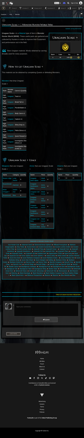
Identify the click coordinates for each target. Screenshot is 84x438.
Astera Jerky (50, 255)
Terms (42, 407)
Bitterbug (14, 273)
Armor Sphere (26, 255)
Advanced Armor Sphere (42, 245)
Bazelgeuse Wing (40, 269)
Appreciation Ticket (55, 253)
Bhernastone (63, 271)
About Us (42, 366)
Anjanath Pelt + (50, 251)
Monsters (5, 81)
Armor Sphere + (38, 255)
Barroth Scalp (54, 264)
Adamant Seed (27, 245)
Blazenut (55, 275)
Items (10, 14)
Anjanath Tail (30, 253)
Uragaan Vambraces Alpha (34, 186)
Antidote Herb (42, 253)
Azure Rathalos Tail (67, 258)
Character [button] (36, 8)
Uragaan (11, 96)
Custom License (44, 385)
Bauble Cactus (14, 266)
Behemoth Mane (21, 271)
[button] (57, 3)
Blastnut (47, 275)
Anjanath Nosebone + (24, 251)
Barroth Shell (65, 264)
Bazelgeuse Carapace (28, 266)
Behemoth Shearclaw (36, 271)
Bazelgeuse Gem (59, 266)
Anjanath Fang (39, 249)
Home (42, 358)
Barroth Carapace (56, 262)
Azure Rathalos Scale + (50, 258)
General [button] (23, 8)
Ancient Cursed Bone (45, 247)
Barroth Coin (17, 264)
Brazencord (7, 195)
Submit (46, 320)
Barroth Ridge (29, 264)
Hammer (16, 185)
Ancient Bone (31, 247)
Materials (17, 14)
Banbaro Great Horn (17, 262)
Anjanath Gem (64, 249)
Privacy (42, 409)
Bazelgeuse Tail (12, 269)
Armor (32, 166)
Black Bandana (38, 273)
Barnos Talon (42, 262)
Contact (42, 369)
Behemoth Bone (65, 269)
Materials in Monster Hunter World (41, 241)
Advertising (42, 401)
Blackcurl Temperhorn (34, 275)
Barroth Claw (68, 262)
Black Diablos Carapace (54, 273)
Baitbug (50, 260)
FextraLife (30, 418)
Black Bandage (25, 273)
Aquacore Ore (14, 255)
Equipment (3, 14)
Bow (14, 195)
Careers (42, 404)
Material (22, 33)
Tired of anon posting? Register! (68, 294)
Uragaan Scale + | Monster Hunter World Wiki (27, 24)
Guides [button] (72, 8)
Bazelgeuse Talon (26, 269)
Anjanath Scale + (18, 253)
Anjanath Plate (63, 251)
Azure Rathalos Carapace (31, 258)
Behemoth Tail (51, 271)
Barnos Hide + (31, 262)
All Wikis (42, 361)
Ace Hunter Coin (13, 245)
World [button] (61, 8)
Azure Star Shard (27, 260)
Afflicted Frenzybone (60, 245)
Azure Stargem (41, 260)
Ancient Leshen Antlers (63, 247)
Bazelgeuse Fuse (45, 266)
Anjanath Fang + (51, 249)
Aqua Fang (68, 253)
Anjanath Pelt (38, 251)
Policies (42, 412)
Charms (60, 166)
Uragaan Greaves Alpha (33, 200)
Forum (42, 364)
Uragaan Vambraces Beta (34, 213)
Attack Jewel (61, 255)
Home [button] (13, 8)
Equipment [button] (49, 8)
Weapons (5, 166)
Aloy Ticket (20, 247)
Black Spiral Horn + (18, 275)
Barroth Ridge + (41, 264)
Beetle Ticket (53, 269)
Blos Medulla (65, 275)
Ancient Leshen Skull (24, 249)
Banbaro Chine (61, 260)
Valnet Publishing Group (49, 418)
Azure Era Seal (15, 258)
